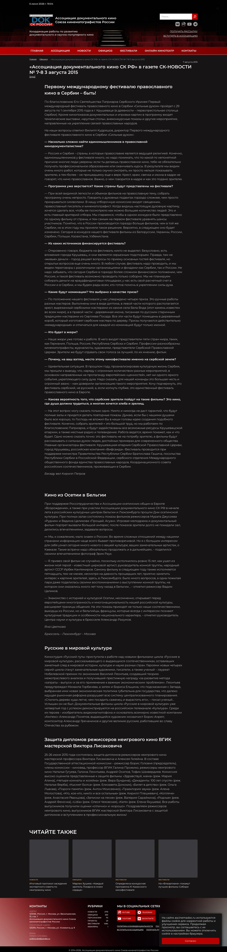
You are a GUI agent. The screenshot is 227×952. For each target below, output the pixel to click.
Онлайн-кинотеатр (159, 50)
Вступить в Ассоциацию (180, 35)
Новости (84, 50)
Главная (37, 50)
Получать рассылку (184, 31)
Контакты (188, 50)
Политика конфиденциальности (136, 925)
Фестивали (128, 50)
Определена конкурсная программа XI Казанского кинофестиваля (131, 884)
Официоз (105, 50)
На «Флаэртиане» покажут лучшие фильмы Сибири (174, 883)
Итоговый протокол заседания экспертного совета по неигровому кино (48, 884)
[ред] (32, 76)
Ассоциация (60, 50)
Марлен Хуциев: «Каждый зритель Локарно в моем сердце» (87, 884)
